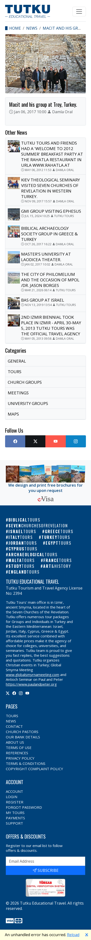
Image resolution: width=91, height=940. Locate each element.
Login (11, 796)
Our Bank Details (23, 737)
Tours (12, 715)
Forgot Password (24, 807)
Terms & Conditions (25, 763)
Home (15, 28)
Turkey (55, 537)
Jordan (22, 543)
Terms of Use (19, 747)
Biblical (24, 520)
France (57, 560)
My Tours (15, 812)
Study (21, 566)
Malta (21, 560)
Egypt (58, 543)
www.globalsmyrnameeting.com (32, 674)
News (31, 28)
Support (14, 823)
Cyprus (22, 549)
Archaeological (33, 554)
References (17, 752)
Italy (20, 537)
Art (57, 566)
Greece (59, 531)
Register (14, 802)
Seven (38, 526)
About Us (15, 742)
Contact (14, 726)
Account (14, 791)
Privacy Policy (20, 758)
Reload (73, 934)
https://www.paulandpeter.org (31, 684)
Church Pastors (22, 731)
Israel (22, 531)
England (24, 572)
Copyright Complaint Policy (34, 768)
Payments (15, 817)
